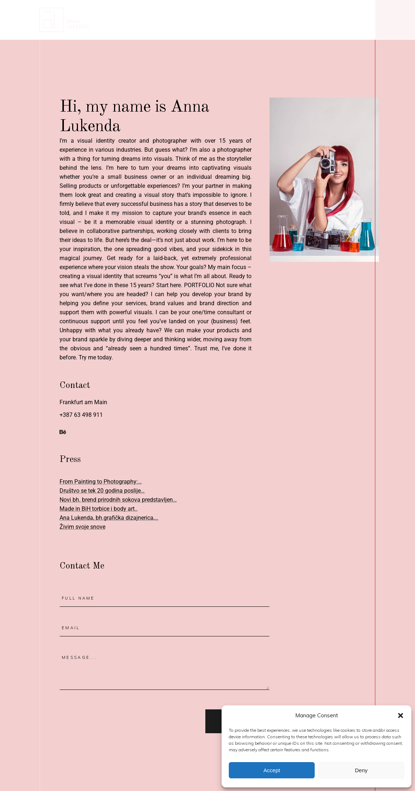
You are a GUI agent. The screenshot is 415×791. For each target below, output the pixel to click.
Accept (271, 770)
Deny (361, 770)
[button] (400, 715)
